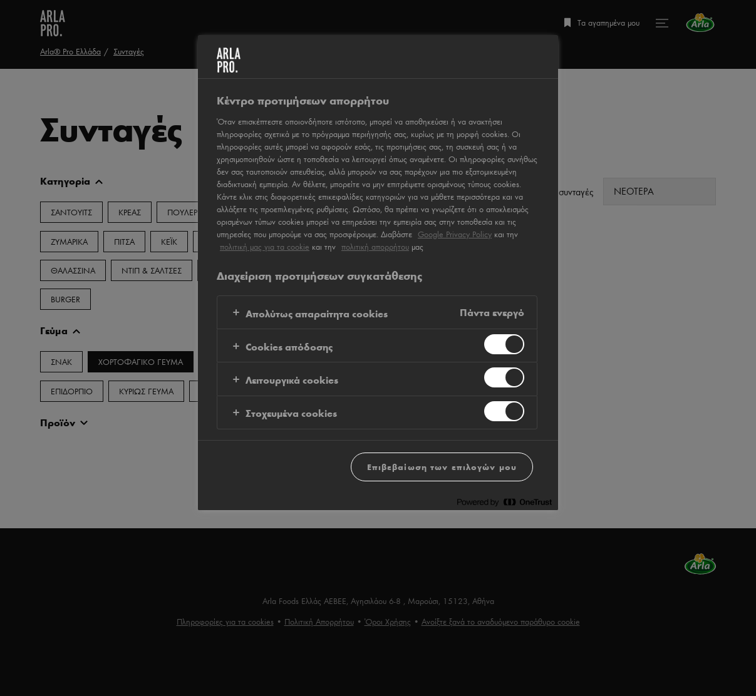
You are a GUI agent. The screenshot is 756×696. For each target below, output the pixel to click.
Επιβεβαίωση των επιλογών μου (442, 467)
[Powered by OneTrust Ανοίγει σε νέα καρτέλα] (504, 502)
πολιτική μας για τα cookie (264, 246)
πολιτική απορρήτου (375, 246)
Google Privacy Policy (455, 234)
